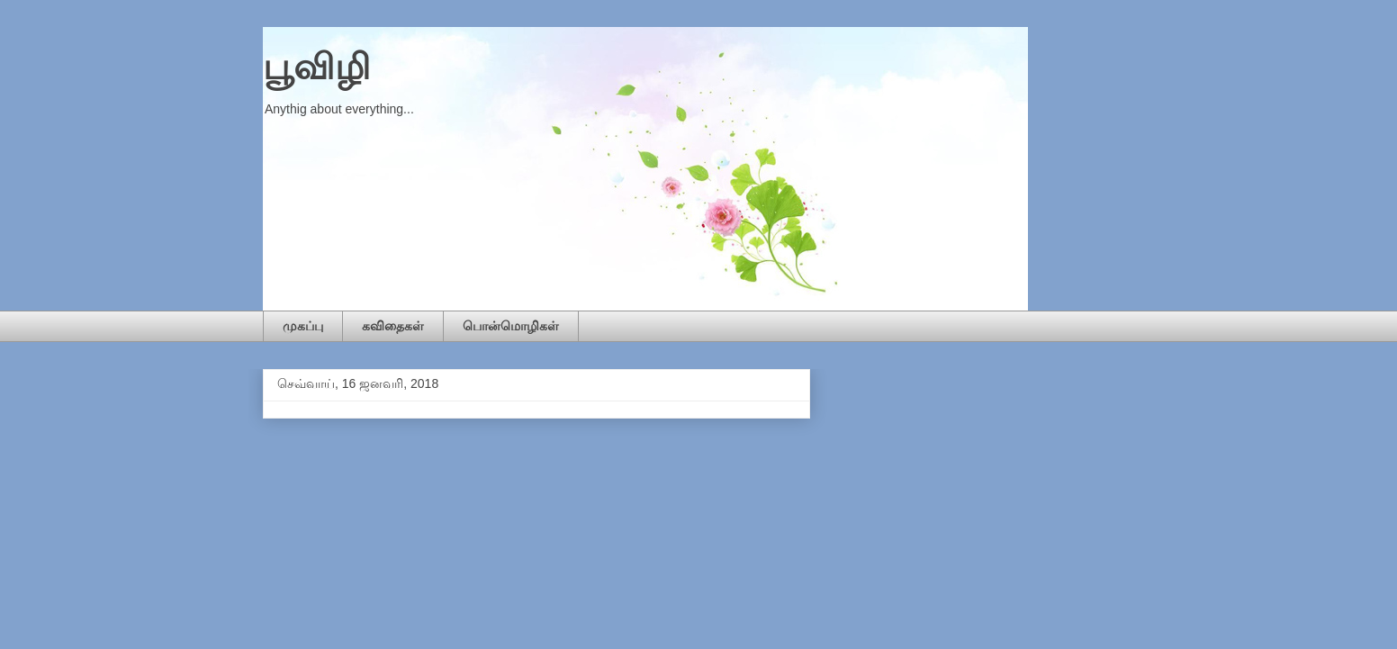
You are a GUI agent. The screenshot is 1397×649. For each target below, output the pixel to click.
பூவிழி (316, 66)
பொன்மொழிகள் (511, 326)
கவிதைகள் (393, 326)
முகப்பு (303, 326)
